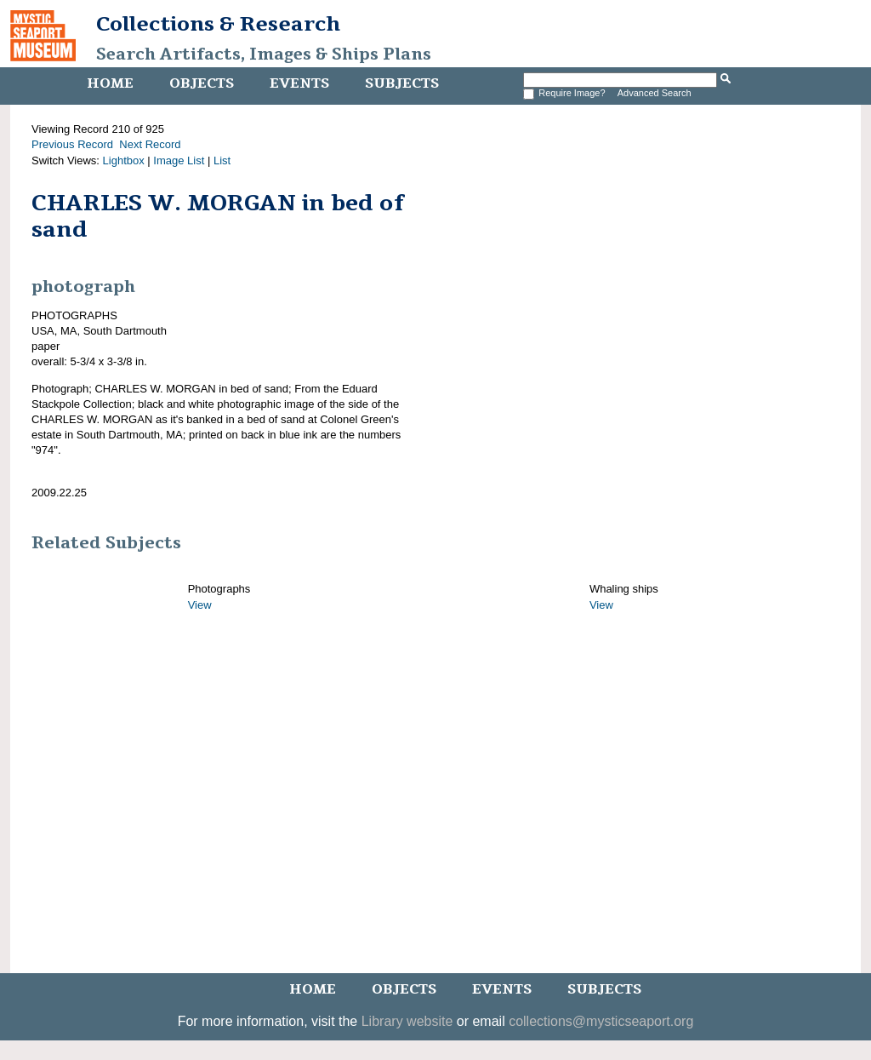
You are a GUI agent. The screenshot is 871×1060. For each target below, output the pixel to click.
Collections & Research (218, 23)
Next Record (149, 144)
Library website (407, 1021)
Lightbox (124, 160)
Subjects (402, 83)
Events (299, 83)
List (222, 160)
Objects (201, 83)
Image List (178, 160)
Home (110, 83)
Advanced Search (655, 93)
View (200, 605)
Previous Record (72, 144)
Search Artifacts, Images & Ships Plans (263, 54)
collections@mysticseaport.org (601, 1021)
